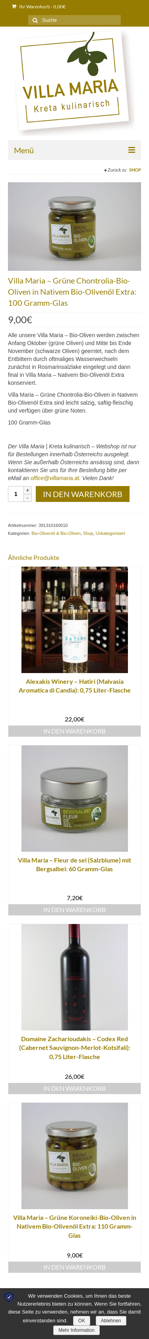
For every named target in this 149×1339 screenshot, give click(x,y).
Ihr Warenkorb (39, 7)
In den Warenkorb (82, 494)
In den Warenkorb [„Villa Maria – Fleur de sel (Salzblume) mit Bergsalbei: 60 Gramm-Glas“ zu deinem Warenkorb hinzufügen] (74, 909)
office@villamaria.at (55, 478)
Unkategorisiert (110, 533)
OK (81, 1321)
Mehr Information (76, 1330)
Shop (135, 169)
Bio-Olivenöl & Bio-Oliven (56, 533)
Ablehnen (111, 1321)
